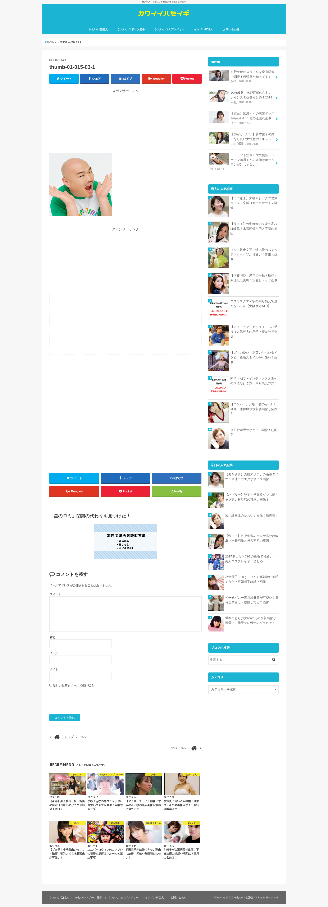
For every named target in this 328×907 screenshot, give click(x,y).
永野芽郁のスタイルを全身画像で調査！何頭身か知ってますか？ (241, 78)
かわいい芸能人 (98, 31)
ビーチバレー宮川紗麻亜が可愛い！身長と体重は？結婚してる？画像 (251, 595)
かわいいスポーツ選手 (131, 31)
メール (53, 656)
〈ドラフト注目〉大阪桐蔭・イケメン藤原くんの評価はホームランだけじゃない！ (241, 159)
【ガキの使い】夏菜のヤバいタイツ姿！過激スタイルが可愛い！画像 (253, 352)
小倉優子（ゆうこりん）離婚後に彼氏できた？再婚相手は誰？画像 (251, 574)
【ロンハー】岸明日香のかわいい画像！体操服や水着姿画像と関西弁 (253, 403)
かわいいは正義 (243, 900)
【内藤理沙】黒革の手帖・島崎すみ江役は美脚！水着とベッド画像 (253, 273)
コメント (55, 597)
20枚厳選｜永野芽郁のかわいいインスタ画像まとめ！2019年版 (242, 98)
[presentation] (81, 704)
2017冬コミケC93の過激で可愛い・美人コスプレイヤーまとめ (251, 553)
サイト (53, 672)
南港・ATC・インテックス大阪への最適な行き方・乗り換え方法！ (253, 376)
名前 (52, 640)
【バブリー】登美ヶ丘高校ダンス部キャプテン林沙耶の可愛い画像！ (251, 492)
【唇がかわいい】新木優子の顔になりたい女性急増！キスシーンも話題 (241, 139)
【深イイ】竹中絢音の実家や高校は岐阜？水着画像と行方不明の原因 (253, 223)
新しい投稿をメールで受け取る (73, 688)
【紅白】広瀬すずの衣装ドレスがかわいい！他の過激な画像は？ (241, 119)
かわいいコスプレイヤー (169, 31)
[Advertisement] (125, 124)
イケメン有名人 (203, 31)
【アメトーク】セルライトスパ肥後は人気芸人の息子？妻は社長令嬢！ (253, 326)
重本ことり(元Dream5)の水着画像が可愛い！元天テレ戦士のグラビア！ (250, 615)
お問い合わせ (231, 31)
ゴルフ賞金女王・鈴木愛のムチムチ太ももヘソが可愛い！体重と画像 (253, 249)
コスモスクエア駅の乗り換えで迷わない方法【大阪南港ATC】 (253, 298)
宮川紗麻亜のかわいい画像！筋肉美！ (253, 427)
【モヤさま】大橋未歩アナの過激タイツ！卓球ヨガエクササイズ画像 (253, 197)
